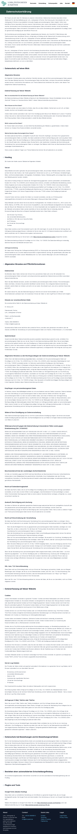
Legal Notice (63, 815)
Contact (43, 815)
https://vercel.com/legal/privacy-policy (44, 237)
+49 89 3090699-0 (30, 815)
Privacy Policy (64, 817)
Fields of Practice (46, 819)
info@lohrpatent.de (27, 819)
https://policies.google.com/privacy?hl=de (37, 805)
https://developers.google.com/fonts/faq (49, 803)
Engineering (44, 821)
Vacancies (44, 817)
